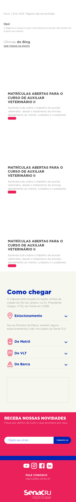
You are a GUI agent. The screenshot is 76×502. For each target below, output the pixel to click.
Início (6, 14)
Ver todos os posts (16, 46)
